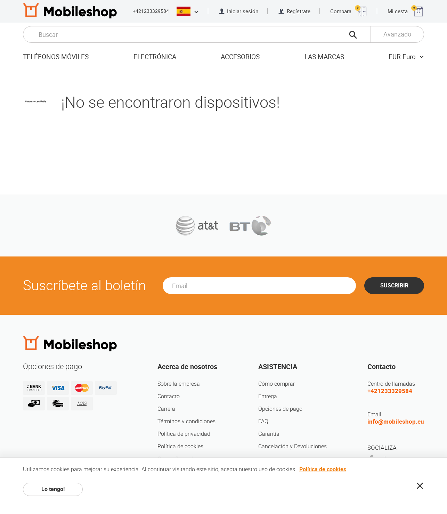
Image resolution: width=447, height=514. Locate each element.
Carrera (166, 409)
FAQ (263, 421)
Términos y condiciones (186, 421)
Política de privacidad (183, 434)
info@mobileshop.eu (395, 421)
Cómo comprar (276, 384)
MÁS (82, 403)
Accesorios (240, 57)
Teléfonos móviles (56, 57)
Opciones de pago (280, 409)
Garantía (268, 434)
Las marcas (324, 57)
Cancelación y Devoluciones (292, 446)
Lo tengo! (53, 489)
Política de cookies (180, 446)
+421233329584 (151, 11)
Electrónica (154, 57)
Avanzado (397, 34)
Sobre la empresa (178, 384)
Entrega (267, 396)
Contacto (168, 396)
